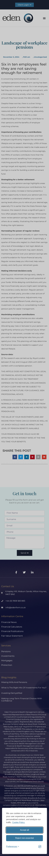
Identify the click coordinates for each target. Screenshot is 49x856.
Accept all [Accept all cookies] (24, 830)
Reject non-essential (24, 838)
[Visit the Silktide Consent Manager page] (40, 847)
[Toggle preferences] (12, 846)
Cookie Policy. (18, 822)
